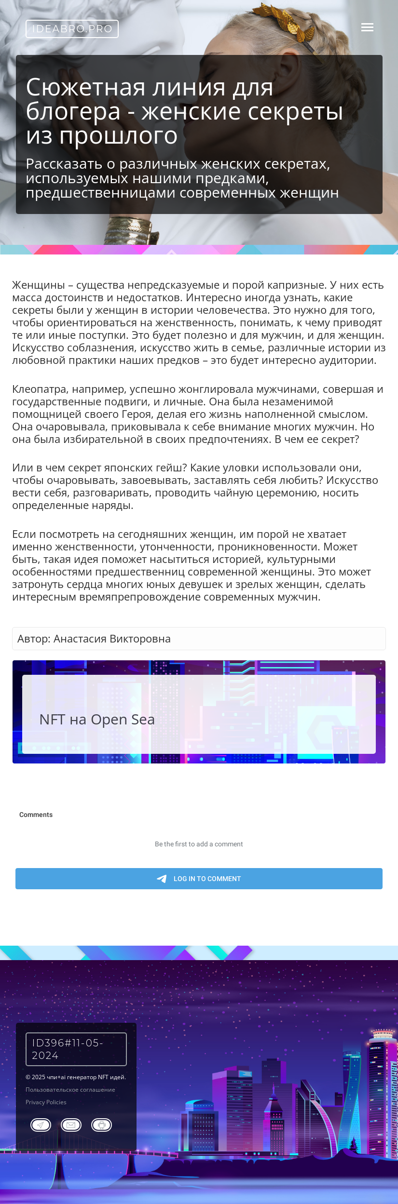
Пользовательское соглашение (70, 1089)
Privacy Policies (46, 1102)
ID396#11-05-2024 (68, 1049)
